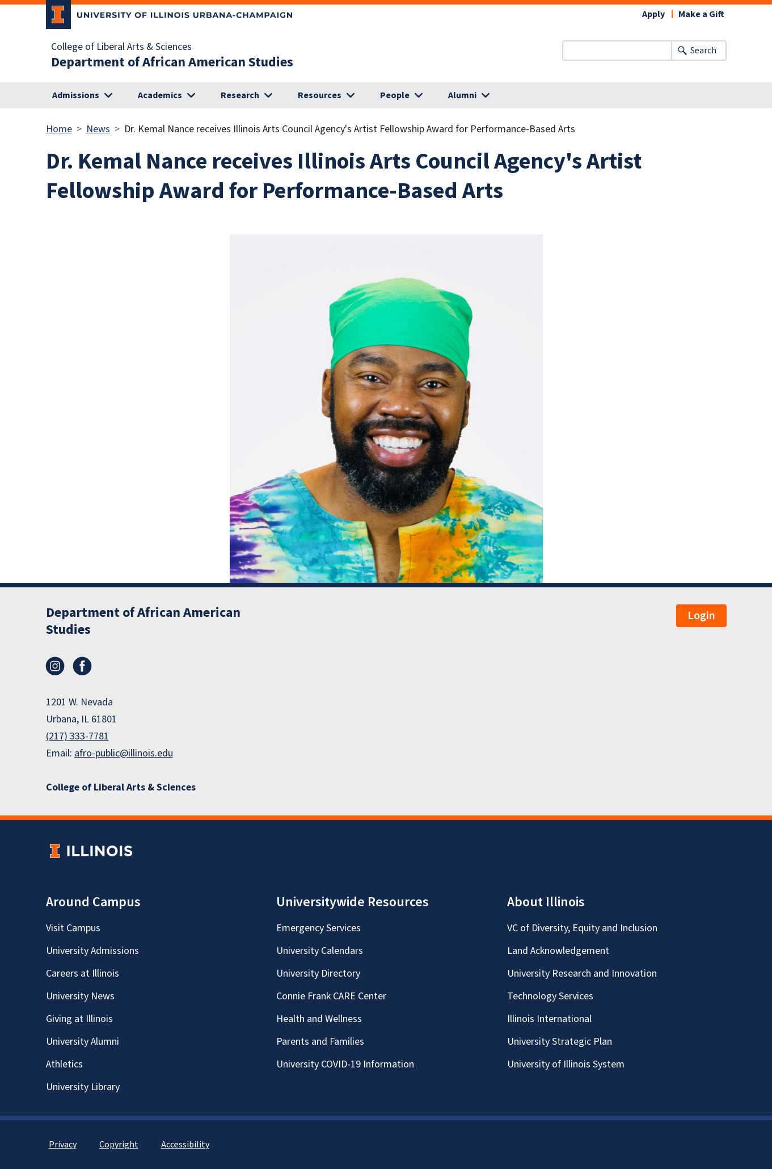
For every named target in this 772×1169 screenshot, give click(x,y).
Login (701, 616)
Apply (653, 14)
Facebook (82, 666)
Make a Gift (701, 14)
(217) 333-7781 (77, 736)
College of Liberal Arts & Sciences (121, 47)
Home (59, 129)
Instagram (55, 666)
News (98, 129)
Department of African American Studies (172, 62)
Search (703, 50)
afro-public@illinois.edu (123, 753)
